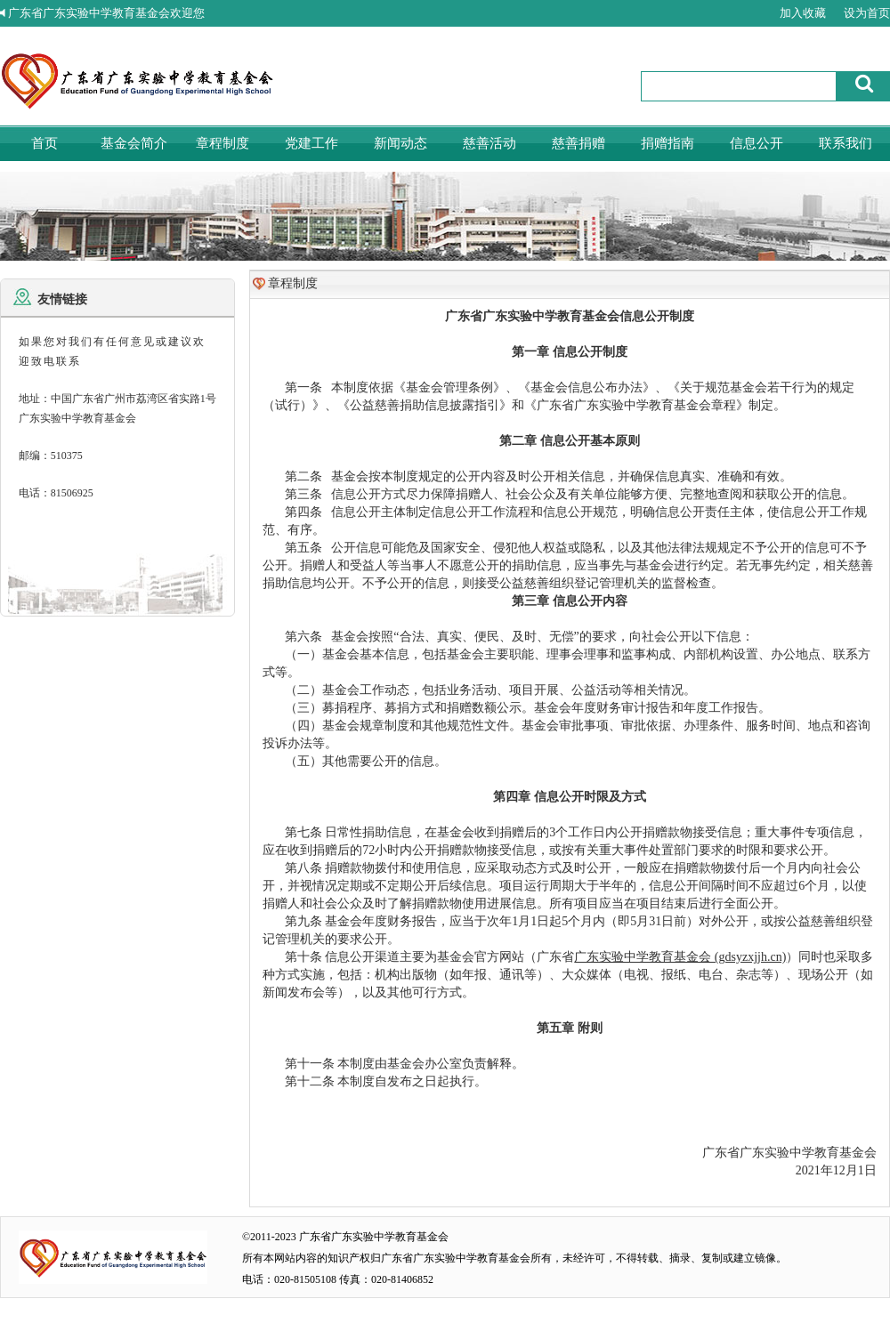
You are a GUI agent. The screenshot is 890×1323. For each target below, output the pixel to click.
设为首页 (867, 13)
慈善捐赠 (578, 143)
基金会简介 (134, 143)
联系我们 (845, 143)
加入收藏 (803, 13)
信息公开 (756, 143)
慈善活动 (489, 143)
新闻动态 (400, 143)
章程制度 (222, 143)
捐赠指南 (667, 143)
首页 (44, 143)
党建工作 (311, 143)
